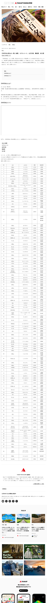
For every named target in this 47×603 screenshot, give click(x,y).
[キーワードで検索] (12, 3)
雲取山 (12, 353)
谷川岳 (12, 251)
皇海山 (12, 274)
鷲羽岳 (12, 316)
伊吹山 (12, 423)
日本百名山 (4, 488)
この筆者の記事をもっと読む (38, 483)
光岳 (13, 414)
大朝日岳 (12, 206)
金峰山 (12, 362)
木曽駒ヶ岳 (13, 378)
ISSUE (35, 6)
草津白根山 (13, 281)
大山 (13, 433)
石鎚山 (12, 437)
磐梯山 (12, 230)
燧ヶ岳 (12, 246)
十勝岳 (12, 181)
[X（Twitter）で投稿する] (2, 599)
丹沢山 (12, 369)
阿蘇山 (12, 446)
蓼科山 (12, 346)
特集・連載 (41, 6)
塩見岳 (12, 400)
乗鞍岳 (12, 334)
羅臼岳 (12, 169)
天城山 (12, 375)
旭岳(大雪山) (12, 176)
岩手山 (12, 196)
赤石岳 (12, 407)
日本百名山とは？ (7, 73)
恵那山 (12, 382)
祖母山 (12, 444)
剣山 (13, 435)
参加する (30, 6)
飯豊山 (12, 219)
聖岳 (13, 410)
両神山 (12, 350)
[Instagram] (10, 501)
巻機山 (12, 244)
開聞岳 (12, 456)
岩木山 (12, 188)
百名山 (13, 44)
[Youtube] (3, 501)
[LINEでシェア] (9, 599)
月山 (13, 203)
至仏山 (12, 248)
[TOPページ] (23, 3)
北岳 (13, 394)
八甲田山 (12, 190)
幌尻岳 (12, 183)
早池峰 (12, 198)
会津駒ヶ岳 (13, 232)
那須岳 (12, 235)
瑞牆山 (12, 365)
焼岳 (13, 331)
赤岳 (13, 348)
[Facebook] (13, 501)
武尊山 (12, 277)
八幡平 (12, 193)
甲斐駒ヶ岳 (13, 386)
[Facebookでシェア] (6, 599)
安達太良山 (13, 228)
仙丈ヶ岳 (12, 389)
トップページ (4, 44)
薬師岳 (12, 307)
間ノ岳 (12, 397)
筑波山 (12, 290)
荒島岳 (12, 420)
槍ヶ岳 (12, 320)
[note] (16, 501)
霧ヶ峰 (12, 344)
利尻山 (12, 167)
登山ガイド (4, 6)
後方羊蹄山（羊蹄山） (12, 185)
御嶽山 (12, 338)
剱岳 (13, 303)
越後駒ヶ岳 (13, 237)
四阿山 (12, 284)
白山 (13, 417)
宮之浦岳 (12, 459)
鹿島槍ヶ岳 (13, 300)
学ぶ (13, 6)
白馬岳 (12, 293)
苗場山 (12, 258)
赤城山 (12, 279)
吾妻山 (12, 225)
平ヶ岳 (12, 240)
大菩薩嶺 (12, 367)
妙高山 (12, 261)
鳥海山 (12, 201)
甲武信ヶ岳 (13, 358)
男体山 (12, 268)
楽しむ (24, 6)
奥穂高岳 (12, 323)
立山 (13, 305)
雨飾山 (12, 255)
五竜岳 (12, 296)
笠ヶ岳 (12, 328)
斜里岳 (12, 171)
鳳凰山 (12, 392)
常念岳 (12, 326)
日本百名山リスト (7, 75)
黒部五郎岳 (13, 310)
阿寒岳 (12, 173)
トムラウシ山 (12, 178)
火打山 (12, 263)
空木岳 (12, 380)
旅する (20, 6)
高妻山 (12, 266)
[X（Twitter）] (6, 501)
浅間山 (12, 288)
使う (16, 6)
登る (9, 6)
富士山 (12, 373)
